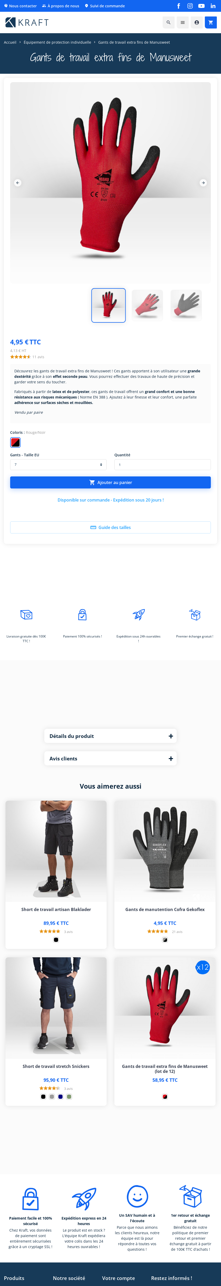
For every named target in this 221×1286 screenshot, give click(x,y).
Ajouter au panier (110, 482)
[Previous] (17, 182)
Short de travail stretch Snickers (56, 1066)
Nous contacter (20, 5)
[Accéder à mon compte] (197, 22)
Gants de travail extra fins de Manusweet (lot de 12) (165, 1069)
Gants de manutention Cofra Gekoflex (165, 909)
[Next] (203, 182)
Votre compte (118, 1278)
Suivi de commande (104, 5)
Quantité (122, 454)
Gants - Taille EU (24, 454)
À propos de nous (60, 5)
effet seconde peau (70, 376)
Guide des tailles (110, 527)
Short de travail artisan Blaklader (56, 909)
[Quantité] (162, 464)
